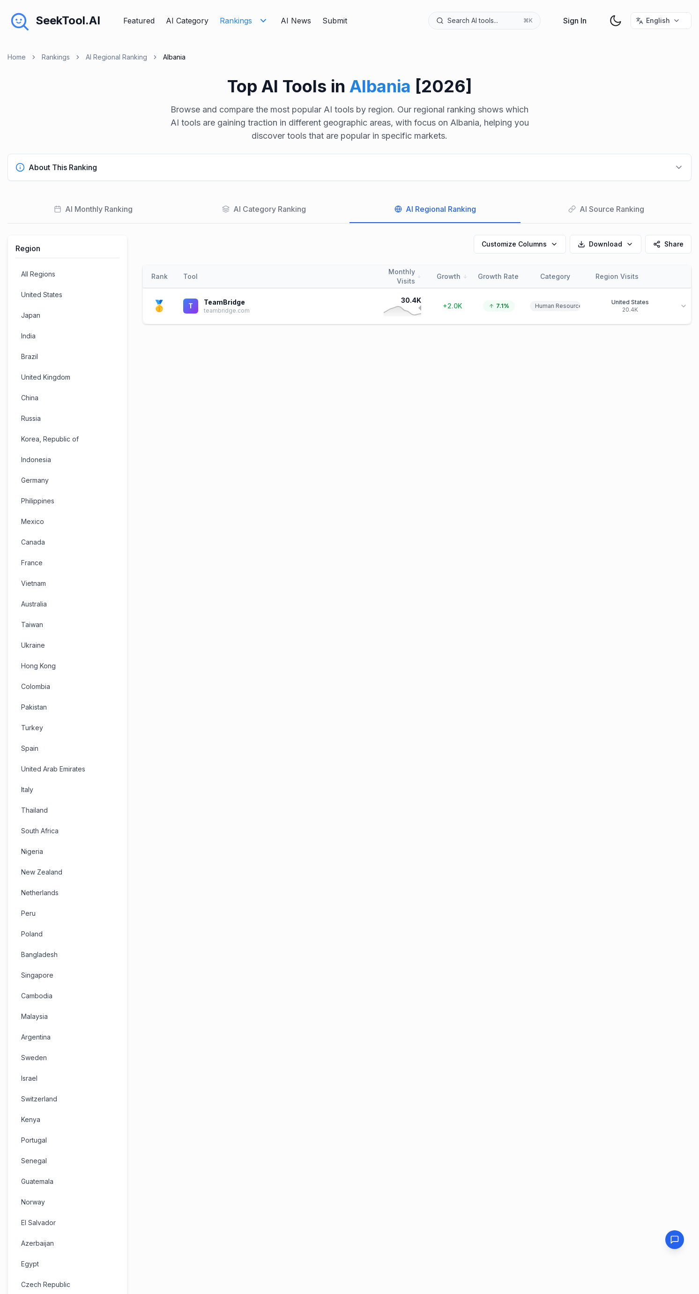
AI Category (187, 20)
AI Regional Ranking (116, 57)
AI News (296, 20)
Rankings (244, 20)
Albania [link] (174, 57)
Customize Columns (520, 244)
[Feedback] (674, 1239)
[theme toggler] (615, 20)
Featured (139, 20)
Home (16, 57)
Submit (334, 20)
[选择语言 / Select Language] (661, 20)
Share (668, 244)
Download (605, 244)
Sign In (575, 20)
